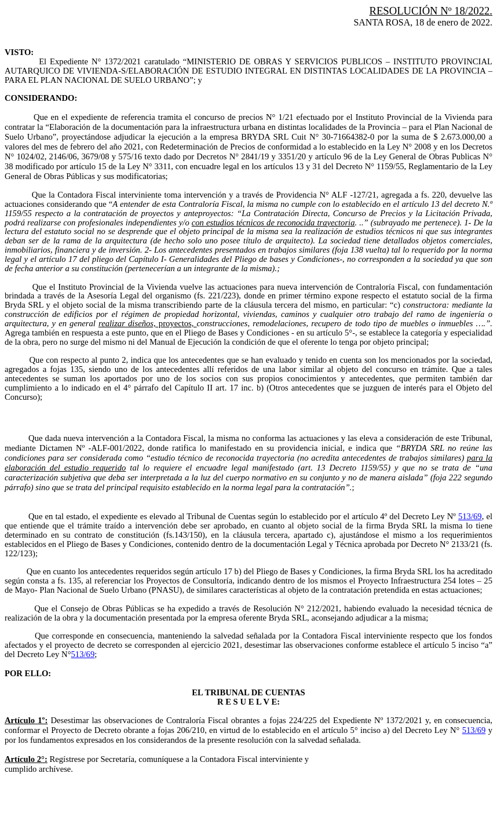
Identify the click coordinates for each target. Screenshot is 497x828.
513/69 (470, 516)
